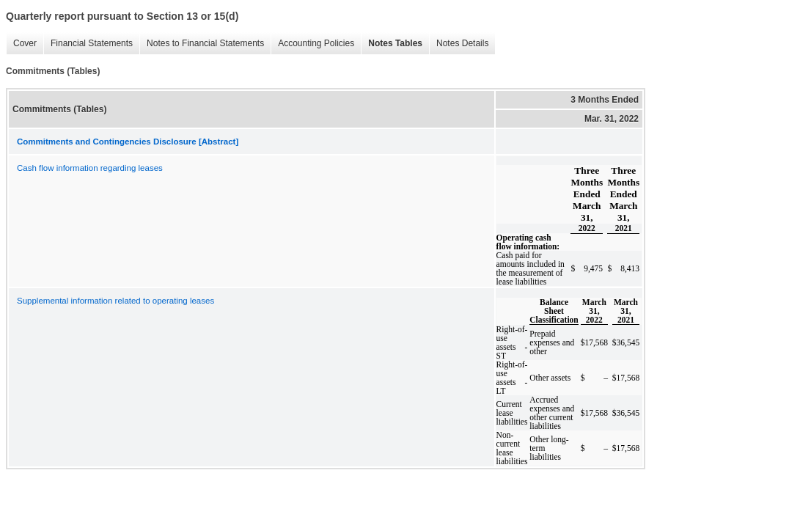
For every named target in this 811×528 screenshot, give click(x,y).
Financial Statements (88, 43)
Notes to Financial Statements (201, 43)
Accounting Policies (312, 43)
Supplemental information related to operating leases (115, 300)
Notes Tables (391, 43)
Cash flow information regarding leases (90, 168)
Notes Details (458, 43)
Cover (21, 43)
